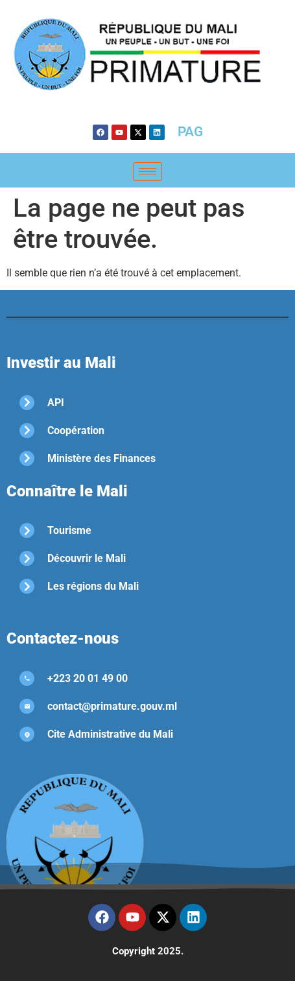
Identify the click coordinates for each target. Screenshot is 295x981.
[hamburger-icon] (147, 171)
